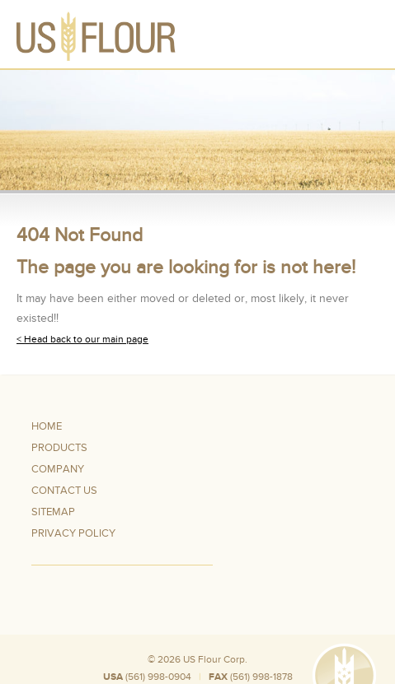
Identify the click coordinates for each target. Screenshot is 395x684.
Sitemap (53, 512)
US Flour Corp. (215, 659)
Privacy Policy (73, 533)
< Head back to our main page (82, 339)
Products (59, 447)
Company (57, 469)
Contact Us (64, 490)
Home (46, 426)
